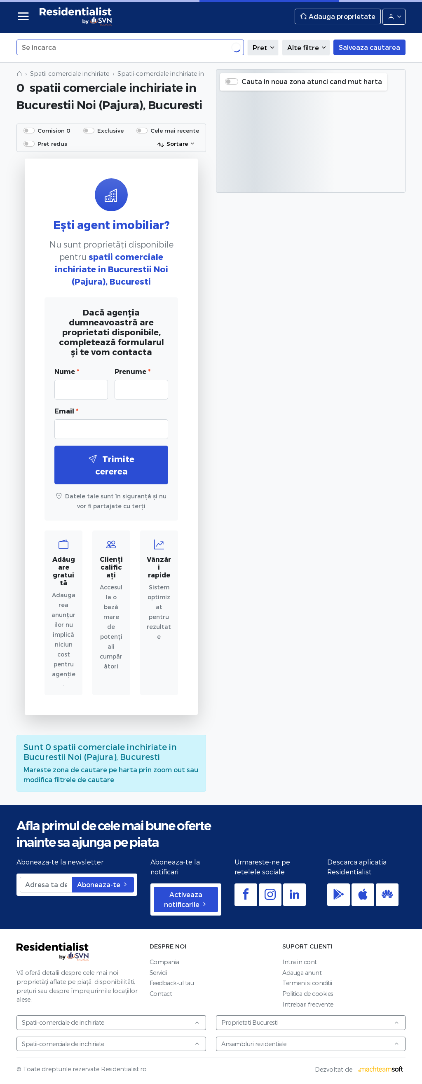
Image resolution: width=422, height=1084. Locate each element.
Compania (164, 961)
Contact (161, 993)
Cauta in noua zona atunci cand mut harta (311, 81)
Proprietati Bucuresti (310, 1022)
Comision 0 (54, 130)
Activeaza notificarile (186, 899)
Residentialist (52, 952)
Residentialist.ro (76, 16)
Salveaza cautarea (369, 47)
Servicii (158, 972)
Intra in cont (299, 961)
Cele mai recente (174, 130)
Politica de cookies (307, 993)
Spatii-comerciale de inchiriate (111, 1022)
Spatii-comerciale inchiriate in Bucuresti (175, 73)
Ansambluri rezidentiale (310, 1043)
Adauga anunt (301, 972)
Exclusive (110, 130)
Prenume (132, 371)
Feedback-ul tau (172, 982)
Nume (66, 371)
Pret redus (52, 143)
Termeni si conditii (307, 982)
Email (66, 411)
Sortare (172, 144)
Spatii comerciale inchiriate (69, 73)
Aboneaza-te (103, 884)
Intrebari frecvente (307, 1004)
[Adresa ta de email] (46, 884)
